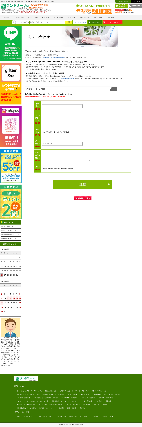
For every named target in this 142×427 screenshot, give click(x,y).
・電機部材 (107, 401)
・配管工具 (105, 405)
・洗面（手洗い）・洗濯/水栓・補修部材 (45, 398)
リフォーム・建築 (21, 412)
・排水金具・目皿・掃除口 (105, 398)
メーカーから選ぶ (80, 22)
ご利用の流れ (19, 17)
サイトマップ (72, 17)
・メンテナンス (85, 416)
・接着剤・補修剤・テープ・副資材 (53, 394)
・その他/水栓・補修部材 (69, 398)
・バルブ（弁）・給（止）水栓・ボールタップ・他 (31, 401)
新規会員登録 (124, 1)
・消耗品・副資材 (107, 416)
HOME (6, 17)
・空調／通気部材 (87, 401)
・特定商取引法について (9, 238)
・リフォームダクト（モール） (44, 416)
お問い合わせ (85, 17)
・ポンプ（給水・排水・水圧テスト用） (50, 405)
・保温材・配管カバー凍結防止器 (90, 394)
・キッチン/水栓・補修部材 (111, 394)
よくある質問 (59, 17)
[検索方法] (23, 22)
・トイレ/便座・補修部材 (87, 398)
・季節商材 (81, 408)
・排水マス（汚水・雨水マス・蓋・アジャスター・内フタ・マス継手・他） (83, 391)
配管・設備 (19, 386)
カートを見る (113, 22)
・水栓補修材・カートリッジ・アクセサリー (64, 401)
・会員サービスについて (9, 230)
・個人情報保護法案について (10, 234)
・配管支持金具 (72, 394)
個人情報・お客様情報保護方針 (54, 57)
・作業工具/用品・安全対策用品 (25, 408)
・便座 (17, 416)
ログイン (136, 1)
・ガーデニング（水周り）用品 (25, 405)
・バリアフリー (62, 416)
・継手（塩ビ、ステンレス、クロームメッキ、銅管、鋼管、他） (36, 391)
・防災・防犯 (73, 416)
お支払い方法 (33, 17)
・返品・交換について (8, 226)
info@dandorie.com (67, 78)
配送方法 (45, 17)
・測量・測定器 (71, 408)
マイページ (97, 17)
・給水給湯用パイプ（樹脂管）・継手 (27, 394)
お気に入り (95, 22)
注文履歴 (110, 17)
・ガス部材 (98, 401)
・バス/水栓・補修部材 (22, 398)
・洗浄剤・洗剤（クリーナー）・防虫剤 (51, 408)
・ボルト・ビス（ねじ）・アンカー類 (78, 405)
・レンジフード (27, 416)
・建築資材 (95, 416)
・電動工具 (95, 405)
